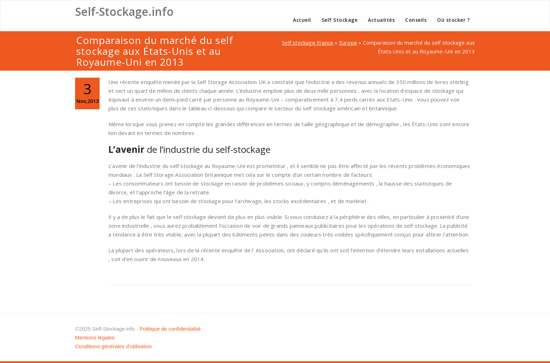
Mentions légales (95, 338)
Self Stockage (340, 20)
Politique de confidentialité (170, 329)
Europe (348, 42)
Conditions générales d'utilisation (113, 346)
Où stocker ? (453, 20)
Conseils (416, 20)
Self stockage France (307, 42)
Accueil (302, 20)
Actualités (381, 20)
